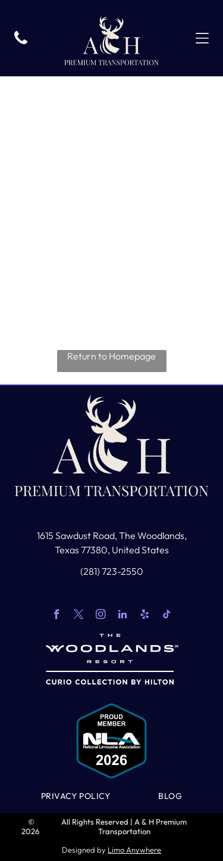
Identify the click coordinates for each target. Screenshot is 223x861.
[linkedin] (122, 616)
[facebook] (56, 616)
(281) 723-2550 (111, 571)
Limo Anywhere (134, 849)
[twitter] (78, 616)
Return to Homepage (111, 356)
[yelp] (144, 616)
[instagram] (100, 616)
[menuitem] (76, 796)
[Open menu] (202, 38)
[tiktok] (166, 616)
